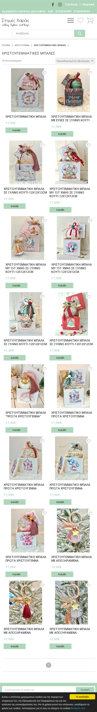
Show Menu (70, 20)
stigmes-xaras (15, 23)
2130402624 (81, 11)
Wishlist (80, 20)
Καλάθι (16, 130)
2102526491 (63, 11)
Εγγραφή (88, 4)
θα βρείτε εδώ (78, 708)
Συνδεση (71, 4)
